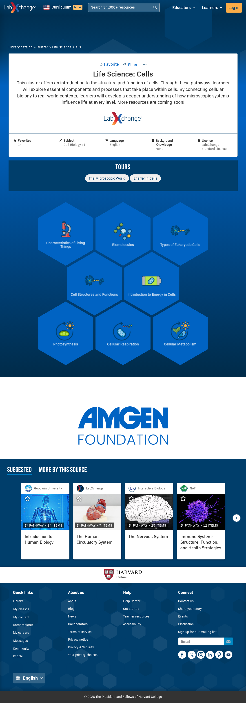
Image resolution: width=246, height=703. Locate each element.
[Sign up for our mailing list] (228, 641)
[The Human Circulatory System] (97, 546)
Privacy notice (78, 640)
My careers (21, 633)
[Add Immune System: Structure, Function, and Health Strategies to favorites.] (185, 499)
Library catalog (21, 47)
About (72, 601)
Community (21, 649)
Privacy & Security (81, 647)
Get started (131, 609)
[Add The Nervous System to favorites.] (133, 499)
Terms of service (80, 632)
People (18, 656)
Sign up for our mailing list (197, 632)
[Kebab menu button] (145, 64)
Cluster (42, 47)
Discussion (186, 624)
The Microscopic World (107, 178)
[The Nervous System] (149, 546)
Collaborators (78, 624)
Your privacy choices (83, 655)
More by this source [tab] (63, 470)
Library (18, 601)
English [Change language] (29, 678)
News (72, 616)
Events (183, 616)
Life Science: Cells (66, 47)
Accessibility (132, 624)
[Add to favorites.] (109, 64)
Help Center (131, 601)
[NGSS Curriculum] (62, 8)
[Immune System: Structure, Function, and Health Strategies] (200, 546)
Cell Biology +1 (74, 145)
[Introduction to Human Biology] (45, 546)
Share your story (190, 609)
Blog (71, 609)
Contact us (186, 601)
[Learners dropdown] (212, 7)
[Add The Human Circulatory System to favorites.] (81, 499)
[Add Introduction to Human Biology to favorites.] (29, 499)
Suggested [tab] (19, 470)
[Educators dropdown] (183, 7)
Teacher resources (136, 616)
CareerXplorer (23, 625)
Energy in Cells (145, 178)
